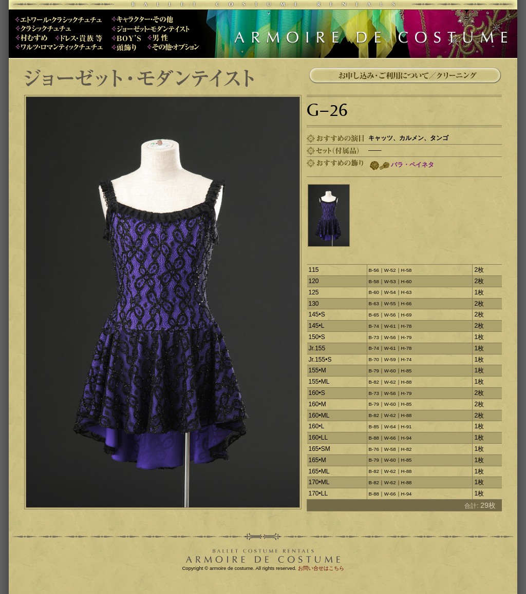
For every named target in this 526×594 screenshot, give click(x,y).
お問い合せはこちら (321, 568)
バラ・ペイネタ (412, 164)
